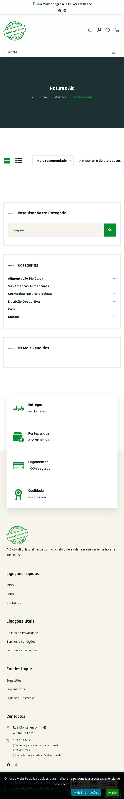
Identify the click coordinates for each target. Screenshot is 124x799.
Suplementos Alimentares (62, 286)
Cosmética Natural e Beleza (62, 293)
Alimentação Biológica (62, 278)
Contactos (14, 603)
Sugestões (14, 680)
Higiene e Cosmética (21, 698)
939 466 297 (21, 750)
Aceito (112, 792)
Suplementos (16, 689)
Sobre (11, 594)
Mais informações (86, 792)
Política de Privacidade (22, 633)
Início (43, 97)
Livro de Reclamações (22, 650)
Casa (62, 309)
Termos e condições (21, 641)
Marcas (60, 97)
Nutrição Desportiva (62, 301)
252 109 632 (21, 740)
